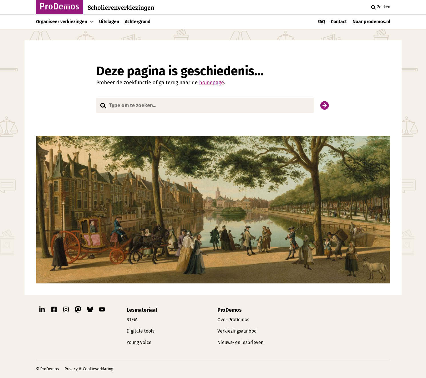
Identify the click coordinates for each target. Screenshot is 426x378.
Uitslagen (109, 21)
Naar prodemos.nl (371, 21)
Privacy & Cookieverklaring (89, 369)
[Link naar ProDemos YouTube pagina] (102, 311)
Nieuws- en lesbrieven (240, 342)
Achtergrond (138, 21)
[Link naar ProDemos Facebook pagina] (54, 311)
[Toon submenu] (91, 21)
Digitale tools (140, 331)
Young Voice (139, 342)
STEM (132, 319)
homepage (211, 82)
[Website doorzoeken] (205, 105)
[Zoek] (324, 105)
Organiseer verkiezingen (61, 21)
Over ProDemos (233, 319)
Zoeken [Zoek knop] (379, 7)
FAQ (321, 21)
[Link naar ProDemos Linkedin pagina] (42, 311)
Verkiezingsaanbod (237, 331)
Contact (339, 21)
